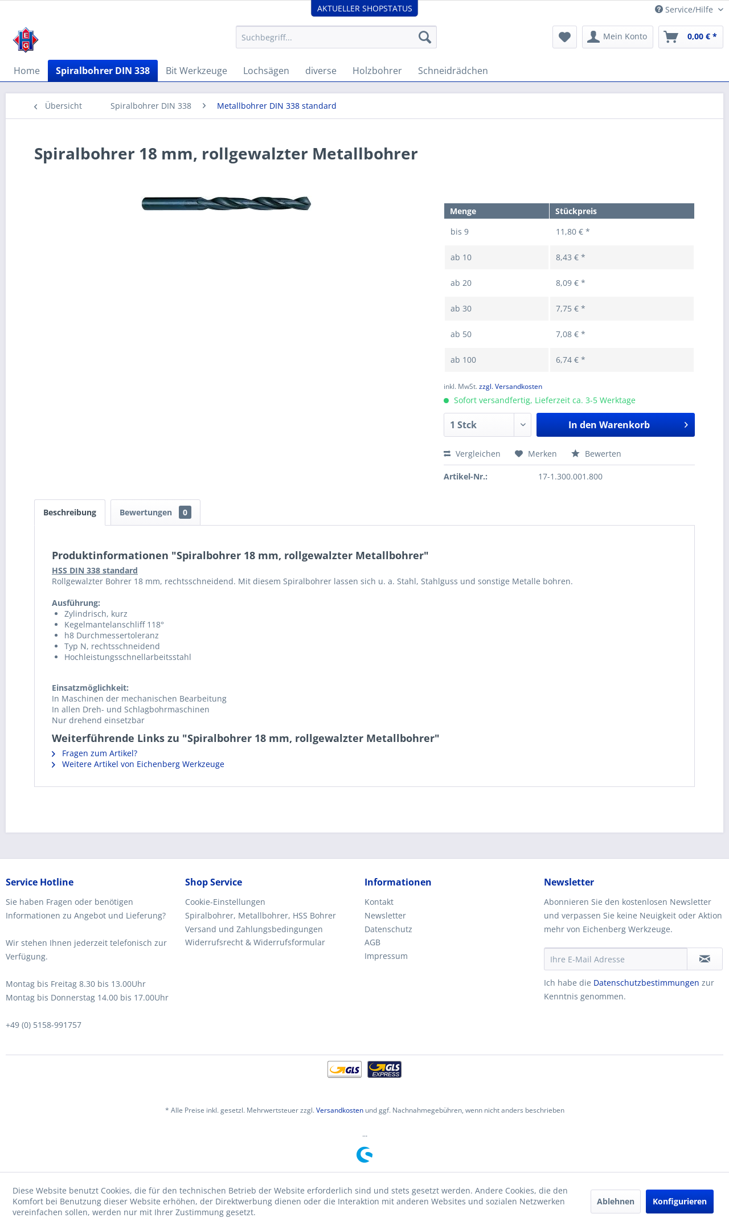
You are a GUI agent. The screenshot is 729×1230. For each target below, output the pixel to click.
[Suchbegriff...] (336, 37)
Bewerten (596, 453)
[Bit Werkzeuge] (196, 70)
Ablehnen (615, 1201)
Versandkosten (339, 1110)
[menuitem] (336, 37)
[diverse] (321, 70)
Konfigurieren (680, 1201)
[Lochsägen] (266, 70)
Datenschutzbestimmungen (646, 982)
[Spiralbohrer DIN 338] (103, 70)
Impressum (386, 955)
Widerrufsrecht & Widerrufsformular (255, 942)
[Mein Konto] (617, 37)
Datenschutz (388, 929)
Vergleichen (472, 453)
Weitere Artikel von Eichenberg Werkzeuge (138, 763)
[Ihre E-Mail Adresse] (615, 959)
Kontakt (379, 901)
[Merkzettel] (564, 37)
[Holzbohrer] (377, 70)
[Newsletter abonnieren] (705, 959)
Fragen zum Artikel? (94, 753)
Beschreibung (69, 512)
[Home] (27, 70)
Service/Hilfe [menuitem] (685, 9)
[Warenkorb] (690, 37)
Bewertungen (155, 512)
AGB (372, 942)
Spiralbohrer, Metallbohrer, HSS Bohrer (260, 915)
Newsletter (385, 915)
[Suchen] (425, 37)
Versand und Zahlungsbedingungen (254, 929)
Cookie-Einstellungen (225, 901)
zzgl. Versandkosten (510, 386)
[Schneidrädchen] (453, 70)
